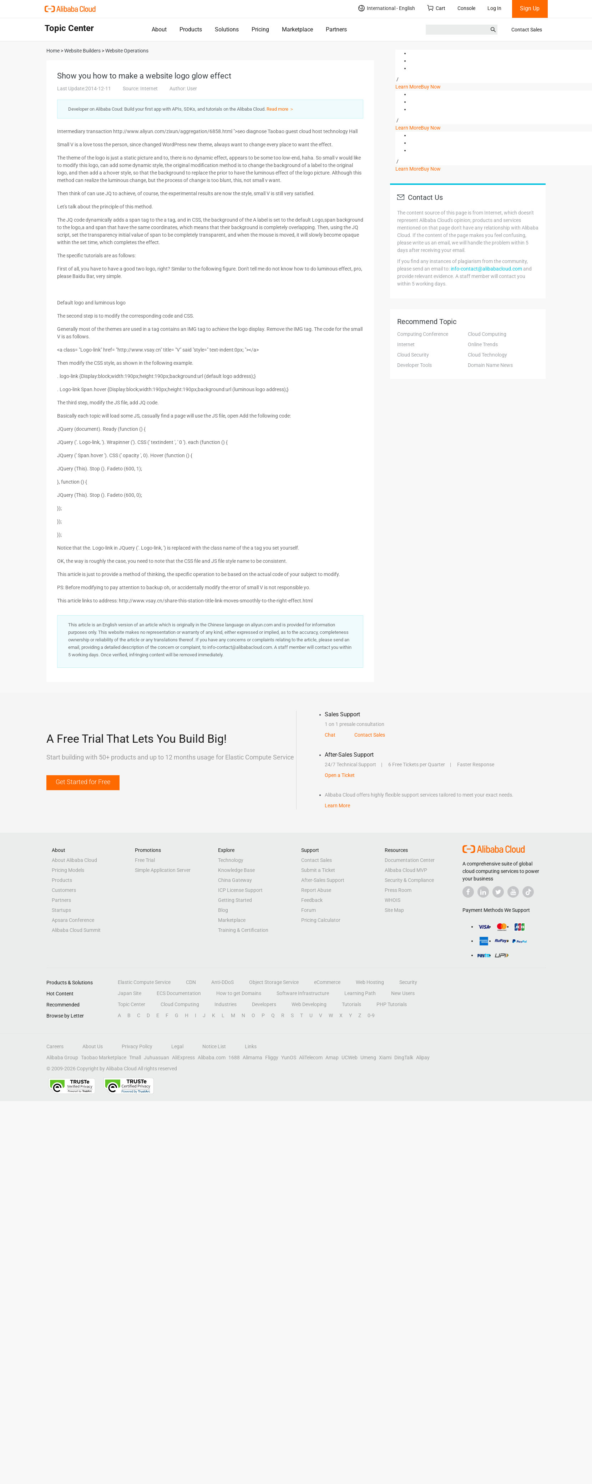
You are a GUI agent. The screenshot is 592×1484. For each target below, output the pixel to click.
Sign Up (530, 8)
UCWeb (349, 1057)
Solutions (227, 29)
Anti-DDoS (222, 982)
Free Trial (145, 860)
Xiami (385, 1057)
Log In (494, 8)
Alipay (423, 1057)
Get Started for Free (83, 782)
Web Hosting (370, 982)
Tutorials (351, 1004)
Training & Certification (243, 930)
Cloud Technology (487, 355)
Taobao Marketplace (103, 1057)
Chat (330, 735)
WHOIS (392, 900)
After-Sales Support (322, 880)
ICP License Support (240, 890)
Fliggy (271, 1057)
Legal (177, 1046)
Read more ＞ (280, 109)
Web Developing (309, 1004)
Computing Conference (422, 334)
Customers (64, 890)
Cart (436, 8)
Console (466, 8)
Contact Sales (526, 29)
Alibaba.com (212, 1057)
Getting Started (235, 900)
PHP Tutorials (391, 1004)
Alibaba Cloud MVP (406, 870)
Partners (336, 29)
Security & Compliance (409, 880)
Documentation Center (410, 860)
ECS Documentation (179, 993)
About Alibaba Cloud (74, 860)
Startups (61, 910)
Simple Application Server (163, 870)
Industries (225, 1004)
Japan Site (129, 993)
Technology (230, 860)
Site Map (394, 910)
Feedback (312, 900)
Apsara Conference (73, 920)
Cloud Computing (487, 334)
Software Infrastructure (303, 993)
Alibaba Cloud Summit (76, 930)
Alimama (252, 1057)
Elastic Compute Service (144, 982)
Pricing (260, 29)
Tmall (135, 1057)
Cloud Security (413, 355)
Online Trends (483, 344)
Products (190, 29)
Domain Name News (490, 365)
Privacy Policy (137, 1046)
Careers (55, 1046)
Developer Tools (414, 365)
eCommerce (327, 982)
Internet (406, 344)
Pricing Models (68, 870)
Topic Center (131, 1004)
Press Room (398, 890)
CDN (191, 982)
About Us (92, 1046)
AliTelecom (311, 1057)
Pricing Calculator (320, 920)
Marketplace (297, 29)
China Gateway (235, 880)
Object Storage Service (274, 982)
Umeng (368, 1057)
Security (408, 982)
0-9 (371, 1015)
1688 (234, 1057)
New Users (403, 993)
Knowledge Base (236, 870)
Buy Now (431, 87)
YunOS (288, 1057)
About (159, 29)
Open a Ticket (340, 775)
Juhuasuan (156, 1057)
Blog (223, 910)
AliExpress (183, 1057)
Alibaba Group (62, 1057)
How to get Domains (238, 993)
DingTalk (403, 1057)
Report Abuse (316, 890)
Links (251, 1046)
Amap (332, 1057)
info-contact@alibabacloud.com (486, 269)
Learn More (408, 87)
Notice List (214, 1046)
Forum (308, 910)
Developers (264, 1004)
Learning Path (360, 993)
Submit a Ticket (318, 870)
